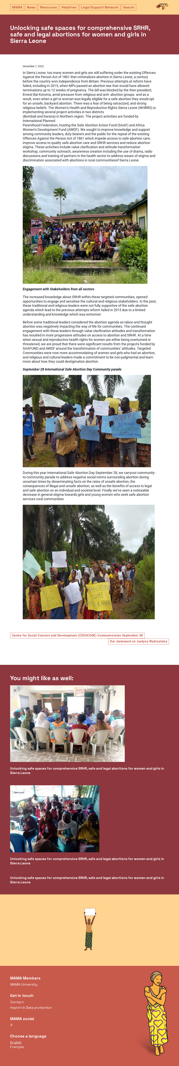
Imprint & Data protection (31, 1007)
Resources (48, 7)
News (31, 7)
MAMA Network (162, 7)
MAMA (17, 7)
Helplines (69, 7)
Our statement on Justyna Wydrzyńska (138, 641)
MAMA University (23, 984)
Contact (17, 1002)
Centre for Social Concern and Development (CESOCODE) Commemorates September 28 (77, 635)
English (16, 1042)
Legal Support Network (99, 7)
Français (17, 1047)
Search (128, 7)
